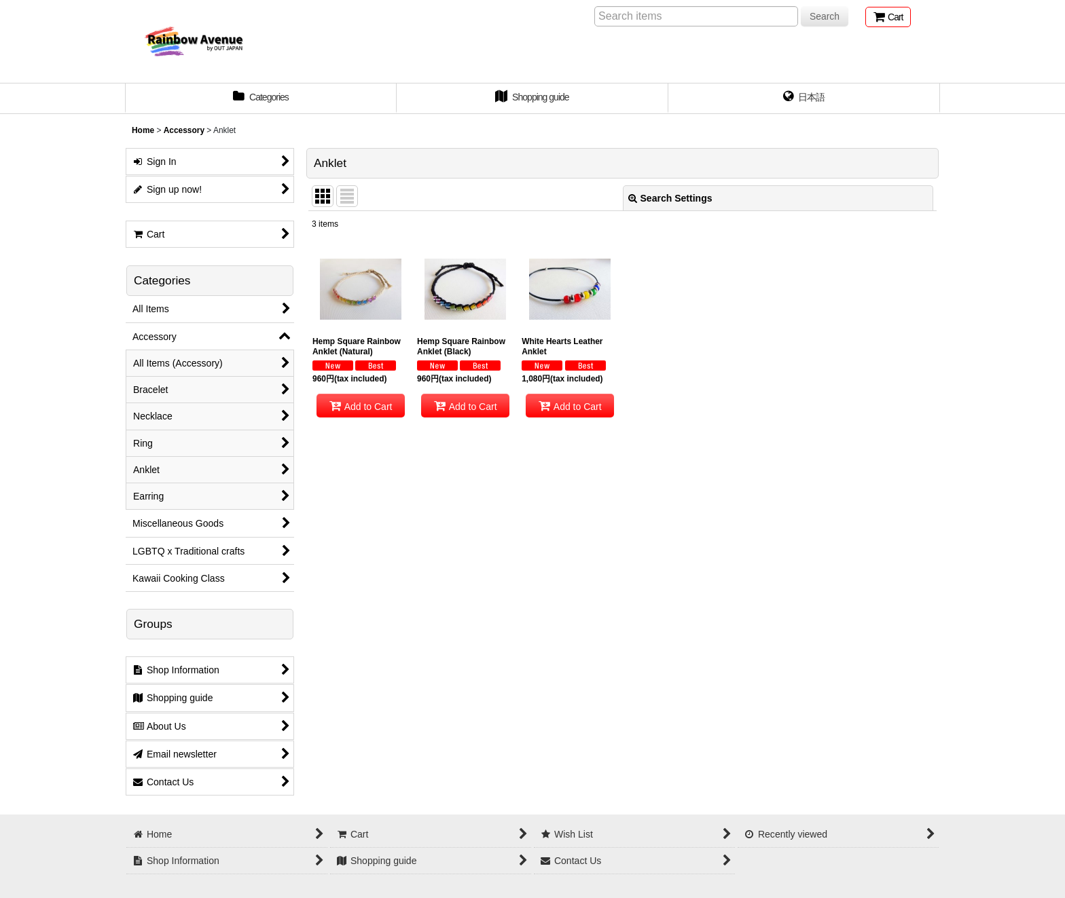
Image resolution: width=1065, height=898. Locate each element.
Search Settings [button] (670, 198)
